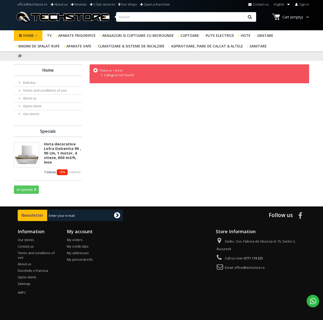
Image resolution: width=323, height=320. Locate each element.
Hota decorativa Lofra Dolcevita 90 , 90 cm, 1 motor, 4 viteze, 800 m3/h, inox (62, 153)
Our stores (30, 114)
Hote (246, 35)
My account (80, 231)
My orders (75, 239)
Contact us (258, 4)
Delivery (29, 82)
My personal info (80, 259)
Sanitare (258, 46)
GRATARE (265, 35)
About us (59, 4)
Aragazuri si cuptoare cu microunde (138, 35)
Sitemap (24, 283)
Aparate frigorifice (77, 35)
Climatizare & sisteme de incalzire (131, 46)
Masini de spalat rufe (39, 46)
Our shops (127, 4)
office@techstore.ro (31, 4)
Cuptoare (189, 35)
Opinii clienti (31, 106)
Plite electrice (220, 35)
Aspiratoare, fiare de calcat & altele (207, 46)
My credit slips (78, 246)
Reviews (79, 4)
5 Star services (102, 4)
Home (28, 35)
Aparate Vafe (78, 46)
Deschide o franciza (33, 270)
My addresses (78, 253)
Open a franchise (155, 4)
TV (49, 35)
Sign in (301, 4)
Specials (48, 131)
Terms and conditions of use (44, 90)
